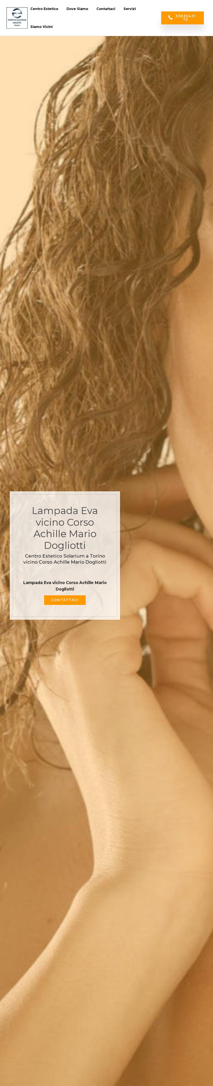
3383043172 (182, 17)
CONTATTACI (65, 600)
